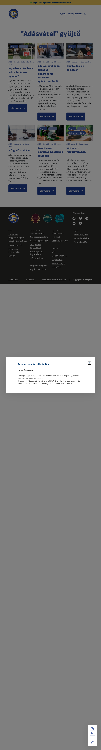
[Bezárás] (89, 363)
